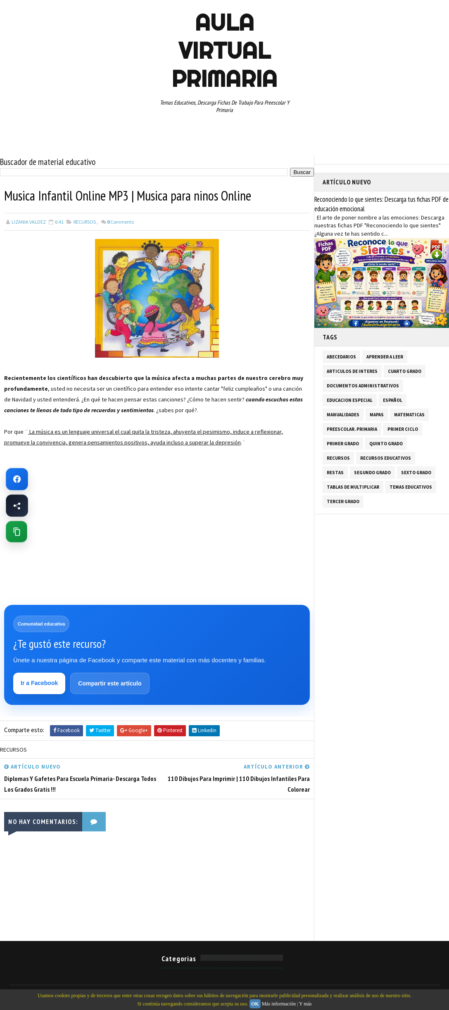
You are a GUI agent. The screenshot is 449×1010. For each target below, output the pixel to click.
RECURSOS (85, 222)
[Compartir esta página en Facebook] (17, 505)
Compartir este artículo (109, 683)
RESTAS (335, 472)
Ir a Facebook (39, 683)
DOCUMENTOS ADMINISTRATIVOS (363, 386)
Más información (279, 1004)
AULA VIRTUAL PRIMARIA (224, 50)
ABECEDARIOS (341, 357)
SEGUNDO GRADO (372, 472)
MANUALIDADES (343, 415)
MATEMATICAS (409, 415)
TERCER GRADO (343, 501)
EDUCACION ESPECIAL (350, 400)
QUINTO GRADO (386, 444)
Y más (305, 1004)
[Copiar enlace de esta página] (16, 531)
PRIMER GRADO (343, 444)
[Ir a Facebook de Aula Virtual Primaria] (17, 479)
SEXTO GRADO (416, 472)
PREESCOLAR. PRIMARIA (352, 429)
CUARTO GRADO (404, 371)
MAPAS (377, 415)
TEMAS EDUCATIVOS (411, 487)
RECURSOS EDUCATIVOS (385, 458)
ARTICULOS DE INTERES (352, 371)
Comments (120, 222)
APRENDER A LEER (384, 357)
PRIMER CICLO (402, 429)
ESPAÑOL (392, 400)
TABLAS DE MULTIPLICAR (353, 487)
